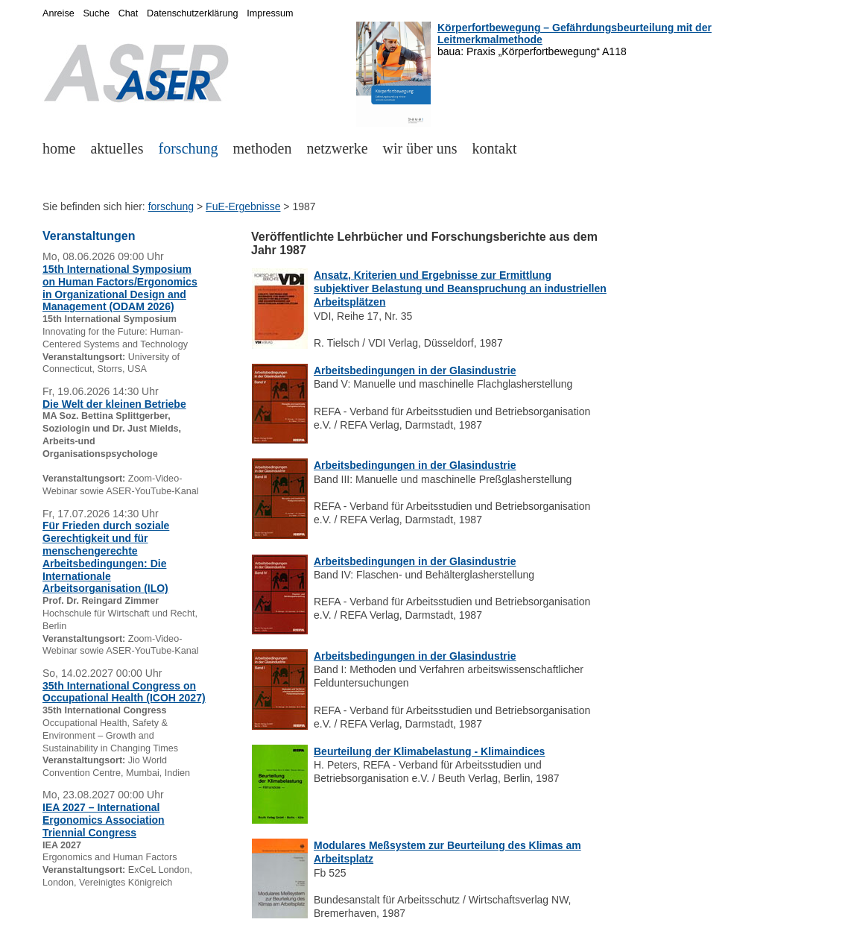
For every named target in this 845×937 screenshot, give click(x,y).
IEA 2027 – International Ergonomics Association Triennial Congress (103, 820)
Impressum (270, 13)
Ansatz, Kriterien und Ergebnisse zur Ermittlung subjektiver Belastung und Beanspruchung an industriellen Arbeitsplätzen (460, 288)
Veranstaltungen (88, 236)
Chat (128, 13)
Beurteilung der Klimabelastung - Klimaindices (429, 751)
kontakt (494, 148)
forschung (188, 148)
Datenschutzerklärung (192, 13)
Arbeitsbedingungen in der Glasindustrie (415, 370)
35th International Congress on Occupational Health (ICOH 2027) (124, 692)
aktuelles (116, 148)
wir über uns (420, 148)
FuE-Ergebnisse (243, 206)
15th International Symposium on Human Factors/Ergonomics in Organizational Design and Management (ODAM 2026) (119, 287)
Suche (96, 13)
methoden (262, 148)
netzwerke (336, 148)
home (58, 148)
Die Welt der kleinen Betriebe (114, 404)
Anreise (58, 13)
